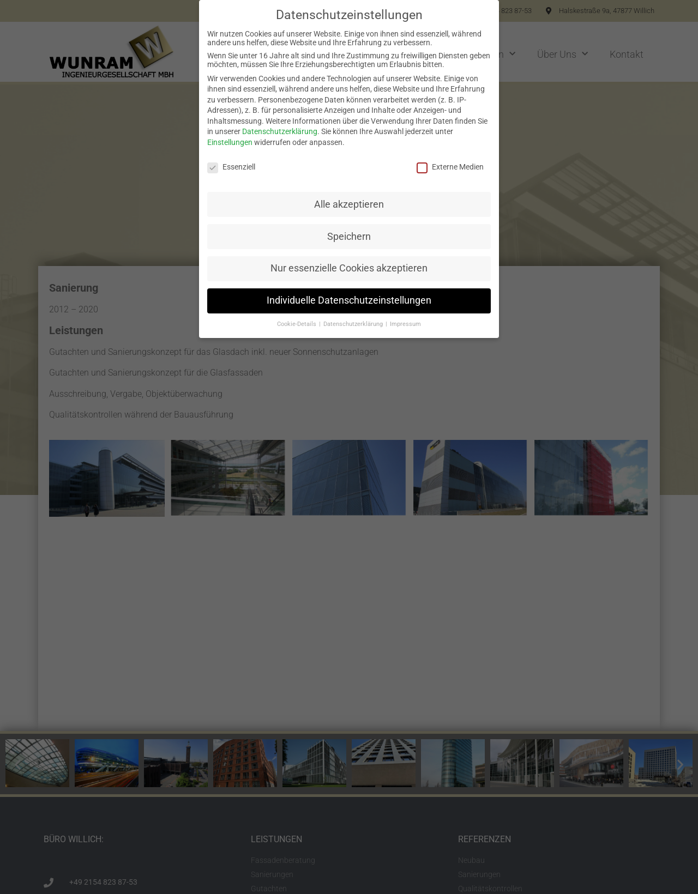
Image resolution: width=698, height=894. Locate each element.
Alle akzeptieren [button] (349, 204)
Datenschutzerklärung (279, 131)
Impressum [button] (405, 324)
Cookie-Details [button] (297, 324)
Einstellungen (229, 142)
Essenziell (231, 166)
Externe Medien (450, 166)
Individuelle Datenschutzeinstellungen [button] (349, 300)
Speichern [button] (349, 236)
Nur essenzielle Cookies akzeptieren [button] (349, 268)
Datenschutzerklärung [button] (353, 324)
